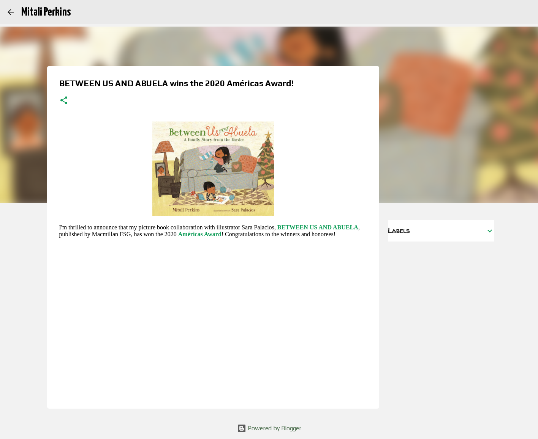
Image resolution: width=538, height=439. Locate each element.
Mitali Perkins (46, 12)
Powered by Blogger (269, 428)
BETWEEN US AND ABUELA (317, 227)
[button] (63, 101)
